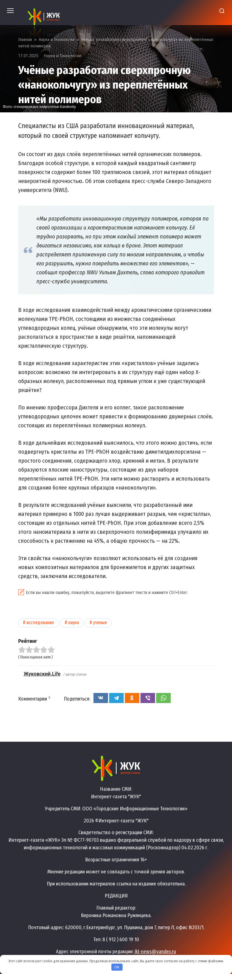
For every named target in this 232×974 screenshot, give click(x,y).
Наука (73, 622)
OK (116, 967)
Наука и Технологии (62, 56)
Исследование (40, 622)
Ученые (100, 622)
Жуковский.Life (42, 674)
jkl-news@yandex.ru (155, 952)
